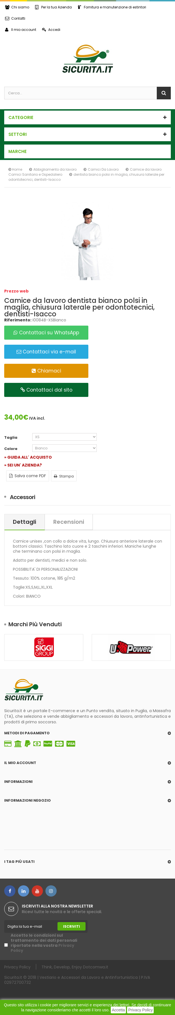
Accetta (118, 1010)
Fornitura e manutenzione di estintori (112, 7)
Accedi (51, 30)
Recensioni (68, 522)
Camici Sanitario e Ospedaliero (35, 174)
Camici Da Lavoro (103, 169)
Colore (11, 448)
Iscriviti (71, 926)
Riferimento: (17, 320)
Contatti (15, 18)
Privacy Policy (140, 1010)
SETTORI (17, 134)
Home (15, 169)
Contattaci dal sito (46, 390)
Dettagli (24, 522)
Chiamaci (46, 370)
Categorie (20, 117)
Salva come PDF (27, 476)
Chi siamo (17, 7)
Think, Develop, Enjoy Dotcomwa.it (75, 967)
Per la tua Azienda (53, 7)
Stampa (64, 476)
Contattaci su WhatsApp (46, 332)
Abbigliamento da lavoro (55, 169)
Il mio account (20, 30)
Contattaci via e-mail (46, 351)
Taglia (11, 437)
